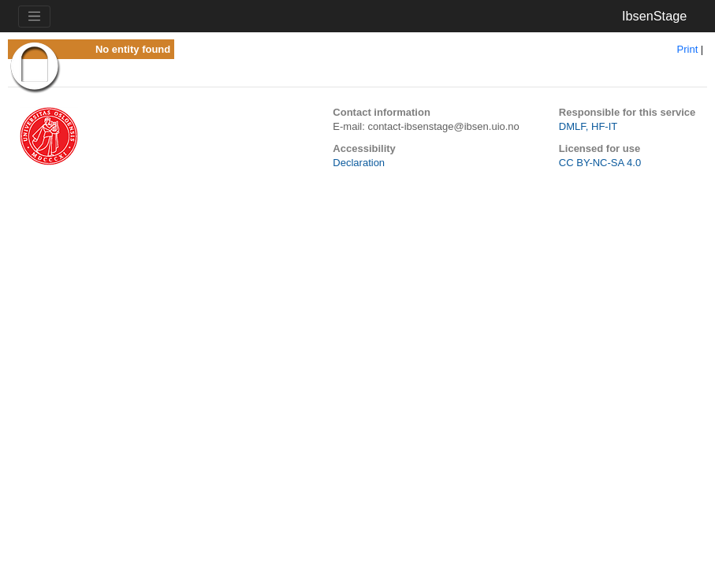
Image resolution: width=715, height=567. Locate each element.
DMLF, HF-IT (588, 126)
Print (687, 49)
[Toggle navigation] (34, 17)
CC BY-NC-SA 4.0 (600, 163)
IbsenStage (654, 16)
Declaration (359, 163)
